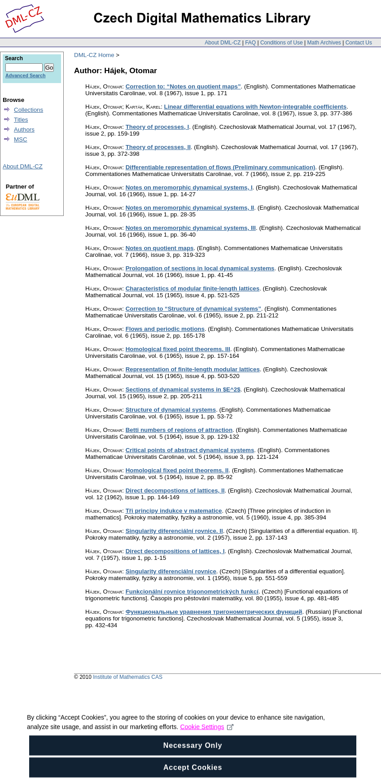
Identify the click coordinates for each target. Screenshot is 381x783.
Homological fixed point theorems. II (177, 470)
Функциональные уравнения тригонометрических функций (214, 611)
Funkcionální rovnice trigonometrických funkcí (192, 591)
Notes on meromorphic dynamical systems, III (191, 227)
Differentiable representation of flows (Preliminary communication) (220, 167)
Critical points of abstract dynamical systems (190, 450)
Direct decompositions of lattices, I (175, 551)
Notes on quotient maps (160, 248)
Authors (24, 129)
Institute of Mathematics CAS (127, 677)
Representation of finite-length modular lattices (193, 369)
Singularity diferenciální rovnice (171, 571)
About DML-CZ (223, 43)
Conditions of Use (281, 43)
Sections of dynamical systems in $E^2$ (183, 389)
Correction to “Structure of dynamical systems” (193, 308)
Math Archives (324, 43)
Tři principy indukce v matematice (174, 510)
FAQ (250, 43)
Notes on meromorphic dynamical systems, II (190, 207)
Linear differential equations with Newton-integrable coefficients (255, 106)
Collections (28, 109)
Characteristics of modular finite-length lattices (192, 288)
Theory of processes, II (158, 147)
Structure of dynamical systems (171, 409)
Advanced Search (25, 75)
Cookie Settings (206, 737)
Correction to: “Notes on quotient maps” (183, 86)
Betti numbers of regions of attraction (179, 430)
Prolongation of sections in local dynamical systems (200, 268)
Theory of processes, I (157, 126)
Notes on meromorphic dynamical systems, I (189, 187)
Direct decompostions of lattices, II (175, 490)
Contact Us (359, 43)
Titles (21, 119)
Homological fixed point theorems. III (178, 349)
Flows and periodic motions (165, 329)
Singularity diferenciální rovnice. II (174, 531)
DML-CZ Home (94, 55)
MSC (20, 139)
